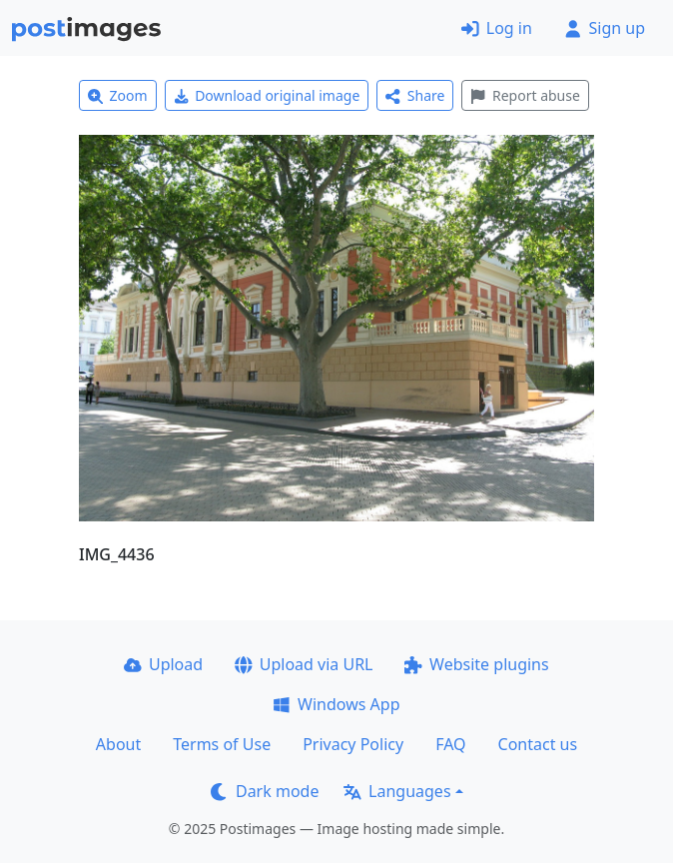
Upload (163, 664)
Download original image (267, 95)
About (118, 744)
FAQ (450, 744)
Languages (396, 791)
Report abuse (524, 95)
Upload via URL (303, 664)
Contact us (538, 744)
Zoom (118, 95)
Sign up (604, 28)
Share (414, 95)
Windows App (336, 704)
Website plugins (476, 664)
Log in (496, 28)
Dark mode (265, 791)
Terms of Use (222, 744)
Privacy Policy (353, 744)
